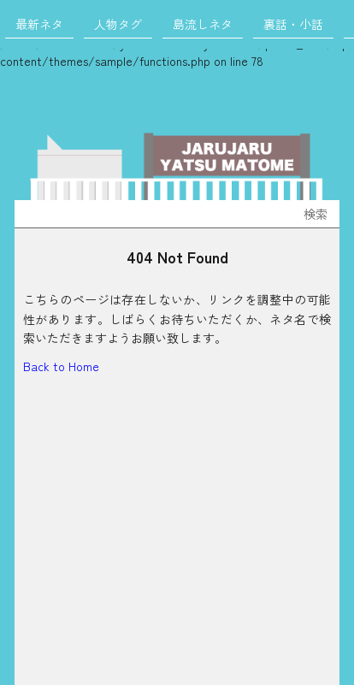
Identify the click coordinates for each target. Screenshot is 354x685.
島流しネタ (203, 23)
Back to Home (61, 366)
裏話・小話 (293, 23)
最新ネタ (39, 23)
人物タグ (118, 23)
